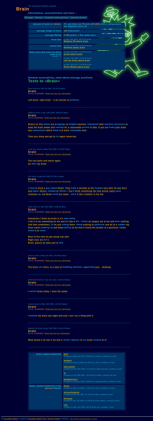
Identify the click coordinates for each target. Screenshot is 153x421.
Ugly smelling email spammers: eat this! (83, 419)
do (39, 221)
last (50, 315)
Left (30, 100)
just (106, 188)
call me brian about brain (77, 60)
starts (51, 160)
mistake (83, 188)
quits (40, 160)
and (53, 127)
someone (33, 194)
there (72, 224)
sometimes (44, 224)
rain (35, 160)
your (117, 127)
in (94, 194)
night (55, 315)
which (49, 130)
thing (83, 315)
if (51, 340)
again (62, 136)
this (41, 124)
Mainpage (29, 17)
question (113, 227)
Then (30, 136)
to (127, 124)
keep (30, 127)
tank (57, 267)
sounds (62, 100)
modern (68, 360)
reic (66, 405)
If (99, 127)
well (84, 130)
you (102, 127)
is (58, 218)
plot (66, 354)
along (56, 236)
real (62, 236)
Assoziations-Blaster (11, 419)
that (99, 191)
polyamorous (70, 379)
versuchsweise (71, 392)
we (47, 236)
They (67, 188)
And (30, 224)
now (36, 240)
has (30, 130)
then (35, 224)
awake (47, 127)
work (66, 130)
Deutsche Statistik (54, 419)
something (86, 191)
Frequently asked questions (56, 17)
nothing (125, 221)
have (54, 291)
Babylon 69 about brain (76, 41)
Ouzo (66, 386)
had (58, 340)
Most (30, 236)
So (29, 164)
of (67, 124)
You (70, 191)
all (56, 100)
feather (89, 194)
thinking (106, 267)
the (35, 127)
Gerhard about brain (74, 47)
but (44, 194)
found (88, 227)
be (55, 224)
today (46, 291)
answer (100, 227)
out (101, 221)
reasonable (76, 127)
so (68, 100)
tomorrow (71, 136)
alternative (69, 367)
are (52, 124)
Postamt (68, 399)
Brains (31, 124)
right (42, 100)
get (51, 136)
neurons (82, 124)
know (40, 188)
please (38, 243)
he (115, 188)
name (65, 194)
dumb (64, 291)
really (112, 191)
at (89, 188)
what (48, 243)
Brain (61, 188)
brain (35, 100)
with (101, 124)
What (30, 340)
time (94, 127)
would (105, 191)
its (89, 221)
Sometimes (34, 218)
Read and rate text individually (58, 93)
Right (31, 240)
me (58, 221)
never (123, 227)
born (124, 188)
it (54, 100)
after (110, 188)
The (30, 160)
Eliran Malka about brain (76, 67)
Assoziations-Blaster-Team (37, 419)
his (60, 194)
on (37, 124)
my (38, 164)
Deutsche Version (78, 17)
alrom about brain (73, 54)
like (94, 191)
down (61, 227)
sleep (41, 136)
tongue (95, 221)
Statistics (39, 17)
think (77, 191)
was (119, 188)
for (65, 127)
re (57, 243)
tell (31, 221)
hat (101, 194)
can (71, 315)
